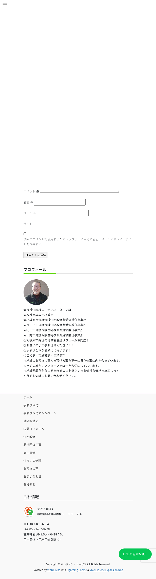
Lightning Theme (77, 570)
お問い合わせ (33, 476)
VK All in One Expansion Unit (106, 570)
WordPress (53, 570)
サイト (28, 224)
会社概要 (30, 484)
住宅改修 (30, 437)
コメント (31, 191)
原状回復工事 (33, 444)
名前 (28, 202)
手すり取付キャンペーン (40, 413)
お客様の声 (31, 468)
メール (30, 213)
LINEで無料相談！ (135, 554)
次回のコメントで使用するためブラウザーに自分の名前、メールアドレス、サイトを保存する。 (77, 241)
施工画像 (30, 453)
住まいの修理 (33, 460)
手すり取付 (31, 405)
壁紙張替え (31, 421)
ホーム (28, 397)
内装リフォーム (34, 429)
